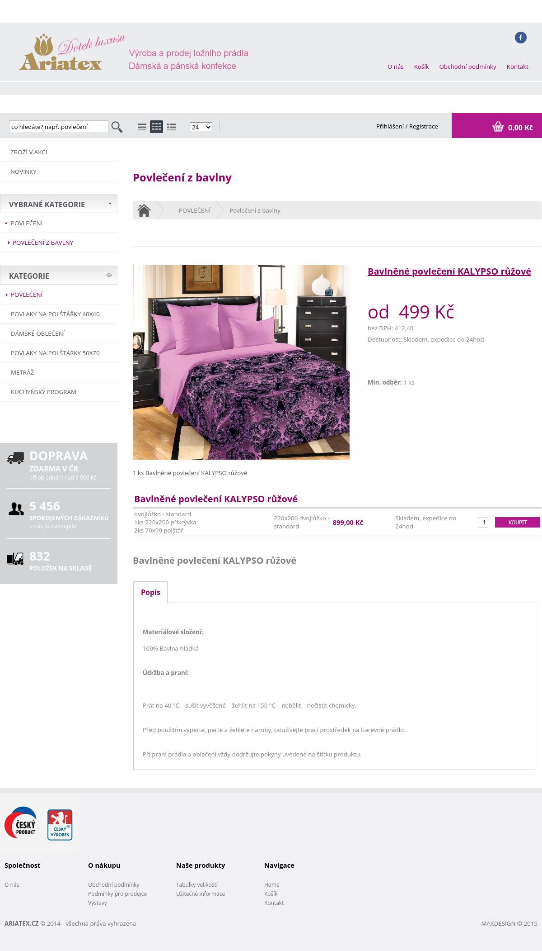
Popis (150, 592)
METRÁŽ (22, 372)
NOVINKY (23, 171)
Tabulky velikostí (197, 885)
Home (272, 885)
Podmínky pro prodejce (117, 894)
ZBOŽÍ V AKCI (28, 152)
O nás (396, 66)
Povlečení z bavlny (43, 242)
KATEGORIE (29, 276)
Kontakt (517, 66)
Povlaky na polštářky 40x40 (55, 314)
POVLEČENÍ (26, 223)
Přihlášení (391, 126)
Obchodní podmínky (467, 66)
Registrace (423, 126)
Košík (421, 66)
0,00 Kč (519, 128)
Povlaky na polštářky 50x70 (55, 353)
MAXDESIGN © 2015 (509, 923)
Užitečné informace (200, 894)
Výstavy (97, 903)
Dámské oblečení (38, 333)
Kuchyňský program (43, 392)
